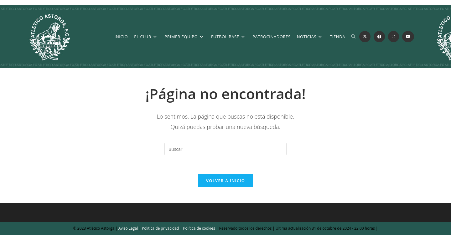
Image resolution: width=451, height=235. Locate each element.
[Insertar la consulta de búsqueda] (225, 149)
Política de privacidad (160, 228)
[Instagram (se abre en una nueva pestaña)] (393, 36)
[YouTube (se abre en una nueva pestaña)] (408, 36)
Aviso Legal (127, 228)
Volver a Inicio (225, 180)
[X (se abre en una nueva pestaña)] (365, 36)
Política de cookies (198, 228)
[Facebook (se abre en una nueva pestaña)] (379, 36)
